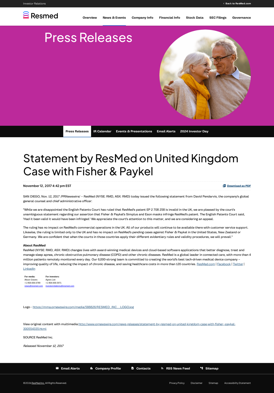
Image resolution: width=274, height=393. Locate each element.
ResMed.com (206, 265)
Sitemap (209, 369)
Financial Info (169, 18)
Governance (241, 18)
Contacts (141, 369)
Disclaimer (196, 384)
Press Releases (77, 132)
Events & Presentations (134, 132)
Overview (90, 18)
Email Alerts (166, 132)
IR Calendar (102, 132)
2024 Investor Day (194, 132)
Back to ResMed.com (238, 3)
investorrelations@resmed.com (60, 287)
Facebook (224, 265)
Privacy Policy (176, 384)
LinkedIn (29, 270)
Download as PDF (237, 187)
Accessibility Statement (237, 384)
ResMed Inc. (38, 384)
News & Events (114, 18)
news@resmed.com (34, 287)
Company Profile (105, 369)
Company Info (142, 18)
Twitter (238, 265)
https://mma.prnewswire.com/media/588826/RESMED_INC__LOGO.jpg (83, 308)
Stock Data (195, 18)
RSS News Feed (175, 369)
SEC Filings (218, 18)
